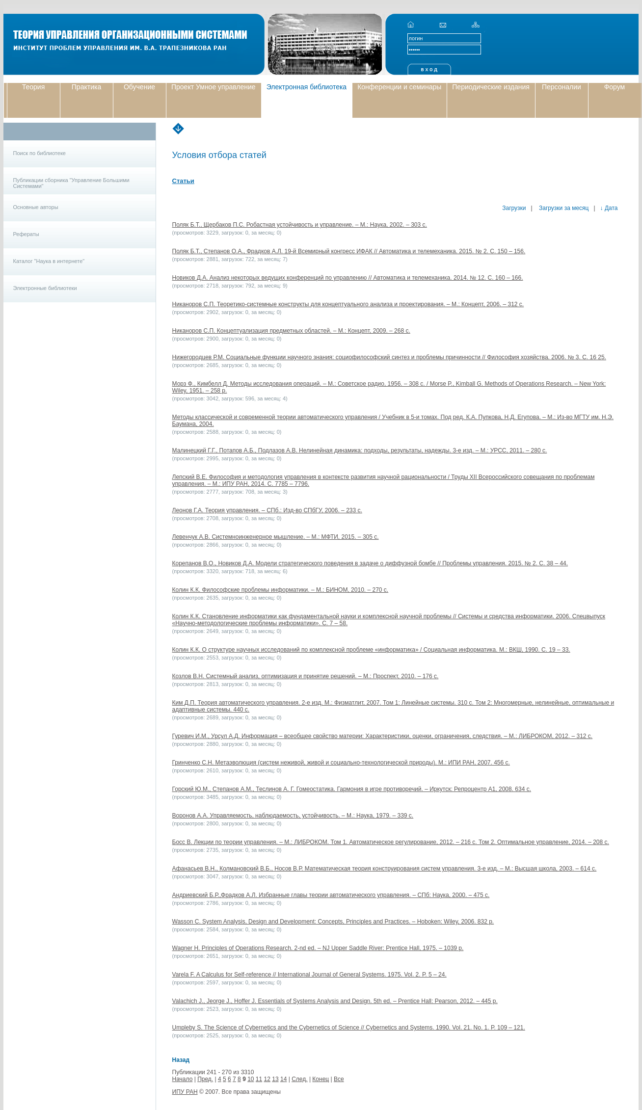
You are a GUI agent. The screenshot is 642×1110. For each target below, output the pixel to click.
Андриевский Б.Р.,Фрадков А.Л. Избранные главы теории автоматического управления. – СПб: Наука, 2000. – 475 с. (331, 895)
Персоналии (561, 87)
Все (339, 1079)
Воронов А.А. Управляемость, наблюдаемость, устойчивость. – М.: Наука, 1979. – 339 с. (293, 815)
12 (267, 1079)
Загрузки (514, 208)
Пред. (205, 1079)
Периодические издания (491, 87)
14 (283, 1079)
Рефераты (26, 234)
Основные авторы (35, 207)
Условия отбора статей (219, 155)
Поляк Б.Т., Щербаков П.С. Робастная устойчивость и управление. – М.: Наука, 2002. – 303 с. (299, 224)
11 (259, 1079)
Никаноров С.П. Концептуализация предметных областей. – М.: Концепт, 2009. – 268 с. (291, 330)
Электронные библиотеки (45, 288)
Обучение (139, 87)
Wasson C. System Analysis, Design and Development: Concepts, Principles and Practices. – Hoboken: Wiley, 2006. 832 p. (333, 921)
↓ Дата (609, 208)
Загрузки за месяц (563, 208)
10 (250, 1079)
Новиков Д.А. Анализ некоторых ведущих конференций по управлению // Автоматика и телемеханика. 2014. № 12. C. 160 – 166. (347, 277)
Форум (614, 87)
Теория (33, 87)
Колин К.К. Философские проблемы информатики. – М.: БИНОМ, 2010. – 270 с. (280, 589)
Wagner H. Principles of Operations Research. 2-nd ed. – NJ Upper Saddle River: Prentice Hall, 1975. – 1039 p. (318, 948)
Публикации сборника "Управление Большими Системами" (71, 183)
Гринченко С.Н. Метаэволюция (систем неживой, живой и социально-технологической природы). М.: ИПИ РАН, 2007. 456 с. (341, 762)
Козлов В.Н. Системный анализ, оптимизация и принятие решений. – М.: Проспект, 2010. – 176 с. (305, 676)
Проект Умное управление (213, 87)
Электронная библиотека (307, 87)
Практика (86, 87)
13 (275, 1079)
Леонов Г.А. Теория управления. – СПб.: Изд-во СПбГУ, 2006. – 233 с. (267, 510)
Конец (320, 1079)
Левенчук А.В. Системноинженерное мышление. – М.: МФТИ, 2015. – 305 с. (275, 536)
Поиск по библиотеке (39, 153)
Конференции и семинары (399, 87)
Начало (182, 1079)
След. (299, 1079)
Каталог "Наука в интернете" (49, 261)
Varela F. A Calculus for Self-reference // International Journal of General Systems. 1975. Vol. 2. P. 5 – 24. (309, 974)
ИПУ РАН (185, 1091)
